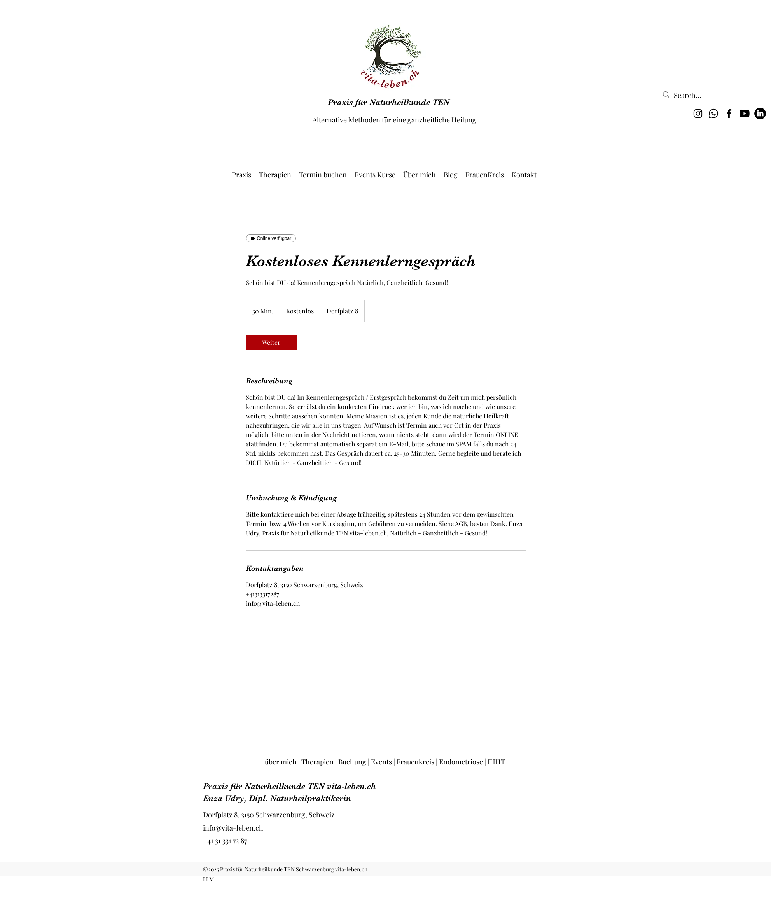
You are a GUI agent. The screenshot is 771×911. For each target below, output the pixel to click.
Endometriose (461, 761)
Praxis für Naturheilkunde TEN (388, 102)
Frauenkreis (415, 761)
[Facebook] (729, 113)
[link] (271, 342)
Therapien (317, 761)
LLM (208, 879)
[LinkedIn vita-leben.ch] (760, 113)
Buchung (352, 761)
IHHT (496, 761)
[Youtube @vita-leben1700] (744, 113)
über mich (281, 761)
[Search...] (717, 95)
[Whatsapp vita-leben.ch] (713, 113)
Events (381, 761)
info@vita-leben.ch (233, 827)
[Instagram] (698, 113)
